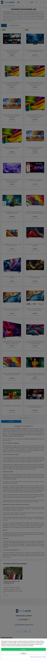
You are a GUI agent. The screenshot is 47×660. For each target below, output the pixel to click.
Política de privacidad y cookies (38, 657)
